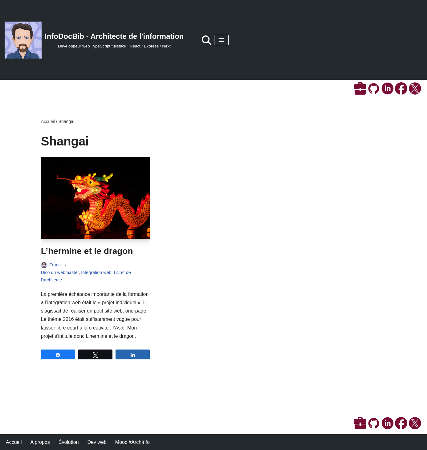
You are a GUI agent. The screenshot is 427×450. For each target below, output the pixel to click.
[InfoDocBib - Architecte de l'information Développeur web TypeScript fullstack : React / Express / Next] (94, 40)
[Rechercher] (206, 40)
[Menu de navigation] (221, 40)
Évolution (69, 442)
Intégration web (96, 272)
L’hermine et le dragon (87, 251)
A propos (40, 442)
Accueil (48, 121)
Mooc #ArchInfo (132, 442)
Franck (56, 264)
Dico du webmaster (60, 272)
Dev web (97, 442)
